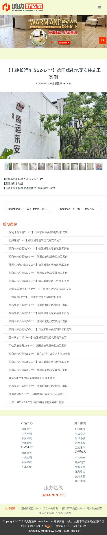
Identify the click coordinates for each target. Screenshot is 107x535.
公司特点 (80, 457)
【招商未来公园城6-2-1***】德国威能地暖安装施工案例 (37, 248)
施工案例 (80, 423)
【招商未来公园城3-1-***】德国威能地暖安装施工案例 (37, 321)
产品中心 (27, 423)
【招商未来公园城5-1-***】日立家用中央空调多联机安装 (38, 353)
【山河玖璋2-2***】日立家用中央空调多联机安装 (34, 297)
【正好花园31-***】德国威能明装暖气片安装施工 (34, 240)
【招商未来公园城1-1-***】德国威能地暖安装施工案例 (37, 256)
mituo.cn (75, 530)
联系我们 (80, 462)
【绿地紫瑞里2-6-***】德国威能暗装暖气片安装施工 (35, 394)
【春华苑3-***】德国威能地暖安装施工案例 (30, 377)
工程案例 (80, 447)
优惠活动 (80, 471)
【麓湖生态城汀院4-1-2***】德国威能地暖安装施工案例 (37, 264)
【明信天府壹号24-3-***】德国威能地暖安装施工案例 (36, 345)
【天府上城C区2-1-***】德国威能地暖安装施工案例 (35, 402)
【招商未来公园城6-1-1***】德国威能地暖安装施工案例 (37, 313)
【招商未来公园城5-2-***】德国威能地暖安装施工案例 (37, 369)
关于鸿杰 (80, 451)
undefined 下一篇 (80, 208)
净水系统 (27, 442)
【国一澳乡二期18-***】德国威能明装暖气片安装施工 (36, 337)
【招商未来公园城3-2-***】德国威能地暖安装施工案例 (37, 305)
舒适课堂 (27, 447)
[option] (53, 125)
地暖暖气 (27, 429)
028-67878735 (53, 495)
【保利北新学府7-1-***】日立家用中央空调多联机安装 (37, 232)
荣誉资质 (80, 466)
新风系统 (27, 438)
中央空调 (27, 433)
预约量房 (80, 476)
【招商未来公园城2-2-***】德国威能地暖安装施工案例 (37, 272)
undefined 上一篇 (29, 208)
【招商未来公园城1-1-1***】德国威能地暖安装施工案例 (37, 280)
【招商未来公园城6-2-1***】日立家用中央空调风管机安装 (39, 329)
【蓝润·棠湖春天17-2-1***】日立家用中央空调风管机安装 (38, 288)
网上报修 (80, 480)
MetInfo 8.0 (47, 530)
